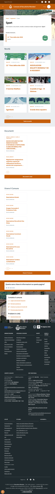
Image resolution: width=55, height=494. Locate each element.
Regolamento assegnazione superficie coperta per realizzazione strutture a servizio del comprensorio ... (14, 162)
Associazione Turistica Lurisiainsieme (13, 260)
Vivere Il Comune (27, 273)
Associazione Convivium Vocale (13, 235)
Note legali (7, 462)
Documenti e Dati (8, 344)
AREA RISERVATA (26, 492)
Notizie (38, 337)
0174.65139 (9, 380)
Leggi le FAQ (7, 439)
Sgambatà (10, 109)
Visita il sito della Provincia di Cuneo (24, 426)
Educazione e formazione (22, 353)
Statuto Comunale (8, 458)
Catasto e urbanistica (21, 349)
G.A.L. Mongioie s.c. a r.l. (22, 430)
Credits (6, 467)
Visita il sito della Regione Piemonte (24, 423)
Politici (6, 353)
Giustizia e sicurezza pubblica (23, 356)
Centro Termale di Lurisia (22, 433)
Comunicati (39, 340)
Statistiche (7, 471)
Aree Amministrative (9, 340)
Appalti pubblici (20, 344)
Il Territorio (46, 343)
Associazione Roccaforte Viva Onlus (15, 222)
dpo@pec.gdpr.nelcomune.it (37, 414)
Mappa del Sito (8, 473)
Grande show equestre (38, 109)
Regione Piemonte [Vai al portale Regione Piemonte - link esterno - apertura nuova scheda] (8, 2)
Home (7, 18)
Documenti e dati (27, 177)
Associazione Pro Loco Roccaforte (13, 248)
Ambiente (18, 340)
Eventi (45, 339)
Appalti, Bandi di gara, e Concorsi (13, 137)
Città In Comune (36, 486)
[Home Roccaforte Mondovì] (21, 6)
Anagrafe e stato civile (21, 342)
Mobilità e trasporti (20, 360)
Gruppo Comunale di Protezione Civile (12, 209)
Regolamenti (10, 157)
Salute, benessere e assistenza (23, 362)
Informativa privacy (9, 460)
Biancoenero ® (39, 488)
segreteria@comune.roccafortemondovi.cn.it (14, 391)
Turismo (18, 367)
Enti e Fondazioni (8, 347)
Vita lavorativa (19, 369)
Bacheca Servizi (8, 455)
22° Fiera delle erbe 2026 (15, 37)
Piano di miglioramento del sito (8, 435)
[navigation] (3, 6)
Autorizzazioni (19, 347)
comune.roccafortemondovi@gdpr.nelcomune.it (39, 413)
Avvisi (37, 342)
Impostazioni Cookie (9, 464)
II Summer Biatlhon (13, 88)
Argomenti (13, 18)
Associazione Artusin (12, 197)
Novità (8, 62)
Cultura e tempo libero (21, 351)
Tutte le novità (27, 121)
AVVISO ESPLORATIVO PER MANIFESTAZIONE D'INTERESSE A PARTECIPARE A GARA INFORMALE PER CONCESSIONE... (15, 145)
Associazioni (9, 194)
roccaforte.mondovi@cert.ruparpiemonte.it (14, 387)
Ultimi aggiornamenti (9, 469)
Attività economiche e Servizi (47, 357)
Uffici (5, 342)
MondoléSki (19, 437)
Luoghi (45, 341)
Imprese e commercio (21, 358)
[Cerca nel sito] (49, 6)
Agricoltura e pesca (20, 337)
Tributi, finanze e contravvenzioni (24, 365)
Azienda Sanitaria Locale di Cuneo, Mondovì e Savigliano (29, 428)
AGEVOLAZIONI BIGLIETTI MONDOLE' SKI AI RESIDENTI (39, 68)
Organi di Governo (8, 337)
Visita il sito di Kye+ (21, 435)
